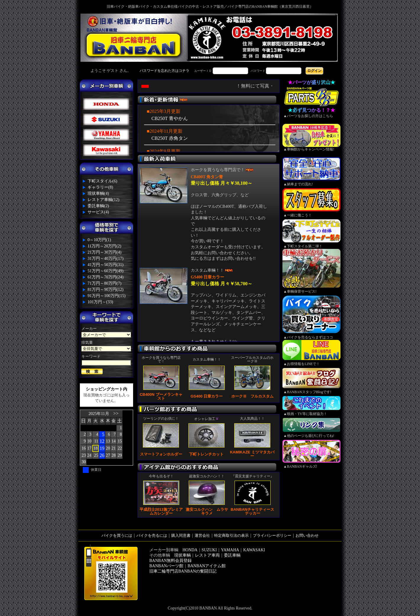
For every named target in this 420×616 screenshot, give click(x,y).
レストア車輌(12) (103, 199)
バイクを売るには (151, 535)
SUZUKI (209, 550)
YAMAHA (230, 550)
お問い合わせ (307, 535)
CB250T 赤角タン (169, 138)
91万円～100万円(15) (106, 296)
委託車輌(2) (98, 206)
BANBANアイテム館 (207, 566)
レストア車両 (207, 555)
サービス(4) (98, 212)
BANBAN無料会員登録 (170, 560)
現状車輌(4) (98, 193)
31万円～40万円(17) (105, 258)
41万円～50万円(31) (105, 264)
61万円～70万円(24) (105, 277)
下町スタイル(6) (102, 181)
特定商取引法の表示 (231, 535)
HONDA (190, 550)
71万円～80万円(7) (104, 283)
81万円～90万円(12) (105, 289)
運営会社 (202, 535)
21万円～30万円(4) (104, 252)
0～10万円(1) (99, 240)
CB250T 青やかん (169, 118)
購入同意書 (180, 535)
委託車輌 (232, 555)
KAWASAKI (254, 550)
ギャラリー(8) (100, 187)
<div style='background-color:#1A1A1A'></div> (210, 71)
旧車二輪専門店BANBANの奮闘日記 (183, 571)
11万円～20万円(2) (104, 246)
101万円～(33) (100, 302)
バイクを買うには (116, 535)
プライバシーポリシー (272, 535)
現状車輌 (182, 555)
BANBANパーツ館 (166, 566)
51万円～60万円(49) (105, 271)
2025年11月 (98, 413)
